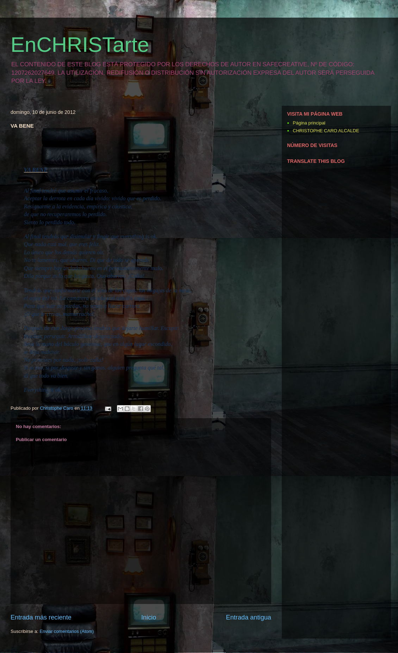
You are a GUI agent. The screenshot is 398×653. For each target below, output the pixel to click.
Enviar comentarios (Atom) (66, 631)
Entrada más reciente (41, 617)
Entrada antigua (248, 617)
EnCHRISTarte (80, 44)
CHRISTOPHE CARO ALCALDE (326, 130)
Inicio (148, 617)
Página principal (309, 123)
